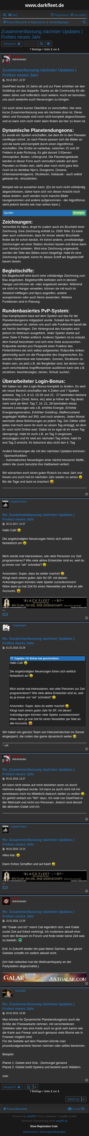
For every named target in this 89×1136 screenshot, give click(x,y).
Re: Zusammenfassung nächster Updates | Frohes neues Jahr (38, 517)
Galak (15, 898)
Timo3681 (20, 991)
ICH (5, 614)
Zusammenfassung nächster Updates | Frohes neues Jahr (42, 34)
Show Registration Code (44, 1126)
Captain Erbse (19, 501)
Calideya (17, 56)
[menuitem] (13, 15)
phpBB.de (61, 1120)
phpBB (31, 1116)
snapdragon (19, 625)
